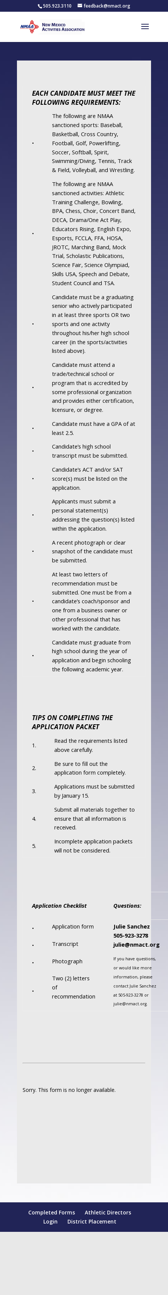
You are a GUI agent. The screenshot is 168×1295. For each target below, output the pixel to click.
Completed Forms (51, 1212)
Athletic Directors (108, 1212)
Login (50, 1221)
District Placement (91, 1221)
